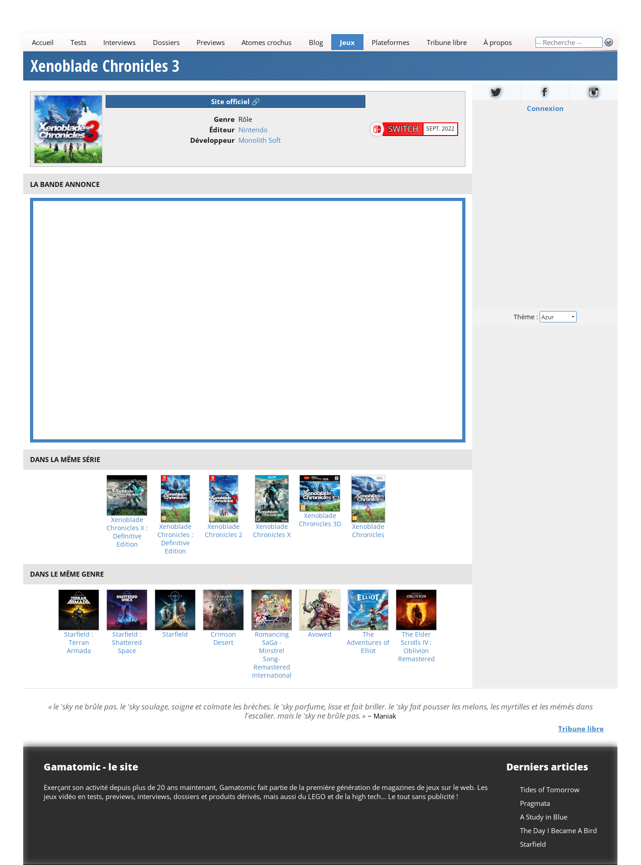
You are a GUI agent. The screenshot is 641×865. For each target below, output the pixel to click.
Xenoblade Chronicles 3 (105, 66)
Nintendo (253, 129)
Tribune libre (447, 42)
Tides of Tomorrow (550, 789)
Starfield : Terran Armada (78, 642)
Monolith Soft (259, 140)
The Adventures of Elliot (368, 642)
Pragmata (535, 803)
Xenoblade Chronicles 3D (320, 520)
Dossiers (166, 42)
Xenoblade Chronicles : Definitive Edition (175, 539)
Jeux (347, 42)
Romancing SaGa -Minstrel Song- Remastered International (272, 654)
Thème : (545, 316)
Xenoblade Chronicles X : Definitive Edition (127, 532)
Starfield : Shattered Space (127, 642)
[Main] (279, 42)
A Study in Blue (544, 816)
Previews (211, 42)
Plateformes (391, 42)
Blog (316, 42)
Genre (224, 119)
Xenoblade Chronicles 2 (223, 531)
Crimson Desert (223, 638)
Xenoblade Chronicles (368, 531)
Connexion (544, 108)
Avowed (320, 634)
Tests (78, 42)
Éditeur (222, 129)
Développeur (212, 140)
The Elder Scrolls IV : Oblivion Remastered (416, 646)
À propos (498, 42)
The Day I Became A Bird (558, 830)
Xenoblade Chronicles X (272, 531)
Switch (403, 128)
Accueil (43, 42)
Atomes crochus (267, 42)
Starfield (175, 634)
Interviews (120, 42)
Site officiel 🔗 (235, 101)
